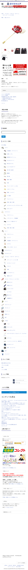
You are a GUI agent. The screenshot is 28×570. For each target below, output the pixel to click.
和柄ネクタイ (8, 285)
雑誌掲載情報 (4, 423)
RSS (17, 566)
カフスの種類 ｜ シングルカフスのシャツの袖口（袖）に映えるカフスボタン (13, 416)
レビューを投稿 (4, 95)
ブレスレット (5, 308)
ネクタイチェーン (6, 250)
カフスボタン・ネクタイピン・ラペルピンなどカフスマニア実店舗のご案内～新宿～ (14, 401)
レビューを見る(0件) (5, 94)
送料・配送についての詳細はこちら (16, 483)
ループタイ (8, 292)
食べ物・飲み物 (8, 170)
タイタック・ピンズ (9, 263)
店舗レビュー (4, 421)
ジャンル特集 (4, 369)
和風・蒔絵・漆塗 (9, 202)
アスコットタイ (8, 289)
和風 (6, 269)
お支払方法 (10, 565)
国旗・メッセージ (9, 192)
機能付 (7, 173)
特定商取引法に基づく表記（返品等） (9, 96)
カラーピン (8, 338)
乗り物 (7, 176)
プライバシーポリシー (11, 566)
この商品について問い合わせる (7, 99)
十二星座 (7, 196)
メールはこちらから (9, 507)
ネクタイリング (6, 253)
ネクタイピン (5, 212)
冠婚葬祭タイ (8, 298)
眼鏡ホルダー (8, 276)
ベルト (7, 324)
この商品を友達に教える (6, 98)
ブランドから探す (5, 365)
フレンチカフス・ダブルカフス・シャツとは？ (10, 407)
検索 (3, 136)
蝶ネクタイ (8, 295)
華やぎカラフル (8, 164)
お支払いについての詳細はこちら (9, 467)
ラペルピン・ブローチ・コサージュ (12, 13)
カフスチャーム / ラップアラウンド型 (13, 205)
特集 (2, 17)
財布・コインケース (9, 348)
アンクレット (5, 311)
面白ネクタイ (8, 282)
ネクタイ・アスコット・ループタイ (10, 279)
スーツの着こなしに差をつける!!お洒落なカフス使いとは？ (13, 403)
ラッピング (5, 354)
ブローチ (7, 266)
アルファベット (8, 199)
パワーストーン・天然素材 (11, 218)
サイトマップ (4, 425)
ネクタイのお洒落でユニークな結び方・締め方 (10, 409)
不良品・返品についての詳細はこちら (10, 497)
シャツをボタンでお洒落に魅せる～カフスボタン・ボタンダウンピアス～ (14, 420)
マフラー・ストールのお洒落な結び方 (9, 424)
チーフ (4, 301)
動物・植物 (8, 180)
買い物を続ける (4, 100)
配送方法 (14, 565)
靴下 (4, 317)
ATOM (19, 566)
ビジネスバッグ (8, 344)
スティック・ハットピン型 (8, 15)
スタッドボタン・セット (10, 247)
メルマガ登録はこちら (14, 392)
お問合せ (5, 565)
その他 (4, 321)
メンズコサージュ (9, 273)
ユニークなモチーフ (9, 167)
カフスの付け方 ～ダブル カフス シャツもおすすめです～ (13, 404)
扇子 (4, 351)
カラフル (7, 225)
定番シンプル (8, 154)
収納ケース (5, 314)
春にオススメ (7, 17)
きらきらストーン (9, 160)
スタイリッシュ (8, 215)
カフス (4, 148)
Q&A (2, 411)
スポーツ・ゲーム (9, 189)
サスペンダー (8, 327)
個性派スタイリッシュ (10, 157)
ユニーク (7, 237)
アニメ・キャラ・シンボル (11, 186)
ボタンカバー (8, 209)
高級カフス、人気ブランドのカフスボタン (10, 417)
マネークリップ (6, 305)
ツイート (3, 103)
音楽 (6, 183)
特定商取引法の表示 (20, 565)
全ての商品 (3, 145)
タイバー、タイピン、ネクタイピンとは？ (10, 413)
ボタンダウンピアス (9, 330)
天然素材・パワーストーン (11, 151)
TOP (2, 13)
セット (4, 231)
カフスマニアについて (5, 412)
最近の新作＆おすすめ (5, 363)
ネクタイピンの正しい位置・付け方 (8, 405)
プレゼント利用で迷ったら (6, 408)
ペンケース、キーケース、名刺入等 (12, 341)
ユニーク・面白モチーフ (10, 221)
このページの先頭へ (21, 562)
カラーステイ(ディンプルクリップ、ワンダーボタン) (15, 334)
